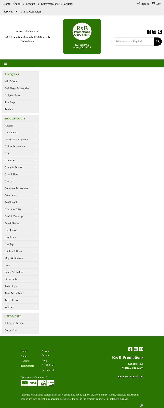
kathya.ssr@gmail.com (27, 31)
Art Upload (48, 365)
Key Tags (9, 244)
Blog (44, 360)
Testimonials (27, 365)
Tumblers (10, 109)
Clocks (8, 181)
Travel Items (11, 300)
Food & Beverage (14, 216)
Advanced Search (14, 323)
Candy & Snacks (13, 167)
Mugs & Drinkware (15, 258)
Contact (25, 360)
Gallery (68, 3)
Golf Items (10, 230)
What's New (11, 81)
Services (8, 11)
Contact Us (32, 3)
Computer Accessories (16, 188)
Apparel (9, 125)
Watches (9, 307)
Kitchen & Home (14, 251)
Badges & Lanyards (15, 146)
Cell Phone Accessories (17, 88)
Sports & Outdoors (14, 272)
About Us (18, 3)
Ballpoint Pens (12, 95)
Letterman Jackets (51, 3)
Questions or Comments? (34, 377)
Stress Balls (11, 279)
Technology (11, 286)
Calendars (10, 160)
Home (6, 3)
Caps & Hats (11, 174)
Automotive (11, 132)
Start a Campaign (31, 11)
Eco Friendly (11, 202)
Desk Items (10, 195)
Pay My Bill (48, 370)
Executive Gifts (13, 209)
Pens (7, 265)
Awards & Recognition (17, 139)
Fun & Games (12, 223)
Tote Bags (10, 102)
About (24, 356)
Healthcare (10, 237)
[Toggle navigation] (5, 63)
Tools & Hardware (14, 293)
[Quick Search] (133, 41)
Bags (7, 153)
